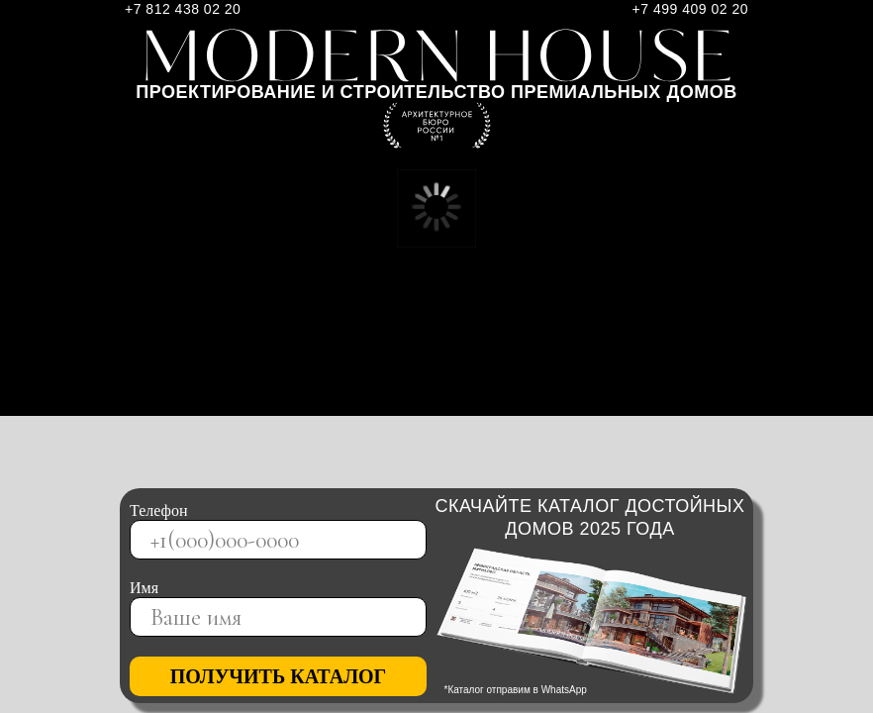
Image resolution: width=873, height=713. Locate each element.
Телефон (158, 510)
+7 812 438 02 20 (183, 9)
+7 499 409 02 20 (690, 9)
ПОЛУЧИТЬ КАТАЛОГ (278, 676)
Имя (144, 587)
